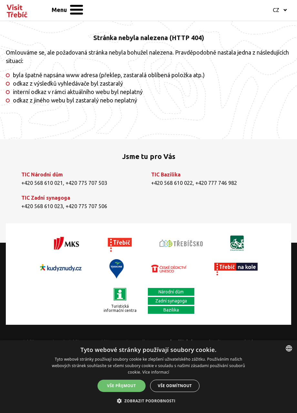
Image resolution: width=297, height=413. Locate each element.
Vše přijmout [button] (121, 385)
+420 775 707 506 (86, 206)
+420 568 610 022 (172, 183)
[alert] (148, 376)
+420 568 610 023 (42, 206)
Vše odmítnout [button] (175, 385)
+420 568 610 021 (42, 183)
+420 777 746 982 (216, 183)
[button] (149, 401)
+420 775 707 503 (86, 183)
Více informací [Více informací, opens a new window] (155, 372)
